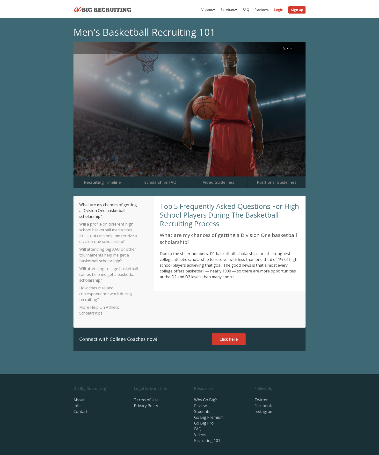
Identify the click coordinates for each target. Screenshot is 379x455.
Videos (208, 9)
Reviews (262, 9)
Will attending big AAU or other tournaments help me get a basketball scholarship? (107, 255)
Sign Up (297, 9)
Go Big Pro (204, 423)
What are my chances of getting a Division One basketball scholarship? (108, 210)
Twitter (261, 400)
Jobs (77, 405)
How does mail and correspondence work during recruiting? (105, 293)
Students (202, 411)
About (79, 400)
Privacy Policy (146, 405)
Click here (228, 339)
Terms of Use (146, 400)
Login (278, 9)
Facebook (263, 405)
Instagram (264, 411)
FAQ (245, 9)
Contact (80, 411)
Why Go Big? (205, 400)
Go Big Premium (209, 417)
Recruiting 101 (207, 440)
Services (228, 9)
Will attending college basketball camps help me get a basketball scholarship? (108, 274)
